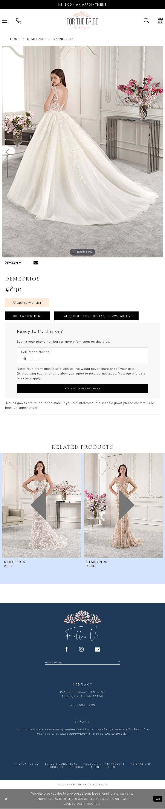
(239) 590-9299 (82, 705)
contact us (142, 403)
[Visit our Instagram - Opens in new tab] (81, 649)
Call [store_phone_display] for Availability (97, 315)
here (97, 804)
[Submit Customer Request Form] (82, 388)
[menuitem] (19, 20)
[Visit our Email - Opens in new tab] (97, 649)
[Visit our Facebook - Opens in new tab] (66, 649)
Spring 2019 (63, 39)
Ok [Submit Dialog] (158, 799)
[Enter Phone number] (80, 358)
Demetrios (36, 39)
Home (15, 39)
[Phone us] (19, 20)
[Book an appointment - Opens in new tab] (82, 4)
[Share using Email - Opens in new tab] (36, 262)
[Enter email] (82, 662)
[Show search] (146, 20)
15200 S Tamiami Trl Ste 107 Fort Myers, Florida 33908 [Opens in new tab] (82, 694)
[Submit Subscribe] (117, 662)
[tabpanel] (82, 151)
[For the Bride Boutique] (82, 20)
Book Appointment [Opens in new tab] (27, 315)
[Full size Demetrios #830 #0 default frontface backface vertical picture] (82, 151)
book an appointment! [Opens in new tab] (21, 408)
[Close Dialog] (6, 799)
